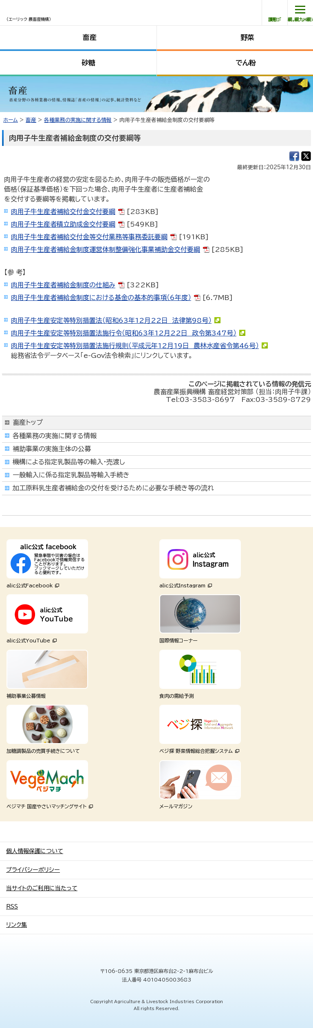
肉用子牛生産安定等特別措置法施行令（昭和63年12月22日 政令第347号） (123, 333)
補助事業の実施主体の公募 (52, 449)
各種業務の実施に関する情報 (78, 120)
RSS (12, 906)
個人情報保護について (34, 851)
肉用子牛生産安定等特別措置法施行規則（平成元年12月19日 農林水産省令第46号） (135, 345)
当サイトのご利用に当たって (41, 888)
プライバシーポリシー (33, 870)
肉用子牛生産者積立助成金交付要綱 (63, 224)
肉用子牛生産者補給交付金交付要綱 (63, 211)
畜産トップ (28, 422)
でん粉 (246, 62)
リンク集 (16, 925)
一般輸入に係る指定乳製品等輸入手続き (71, 475)
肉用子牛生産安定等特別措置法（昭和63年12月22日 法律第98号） (111, 320)
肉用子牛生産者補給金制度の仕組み (63, 285)
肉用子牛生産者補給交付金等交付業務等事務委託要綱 (89, 237)
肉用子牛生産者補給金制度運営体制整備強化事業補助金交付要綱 (105, 249)
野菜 (247, 37)
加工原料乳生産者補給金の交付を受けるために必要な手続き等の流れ (113, 488)
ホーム (10, 120)
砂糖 (88, 62)
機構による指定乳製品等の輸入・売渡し (69, 462)
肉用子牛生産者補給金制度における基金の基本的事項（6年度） (101, 297)
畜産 (90, 37)
